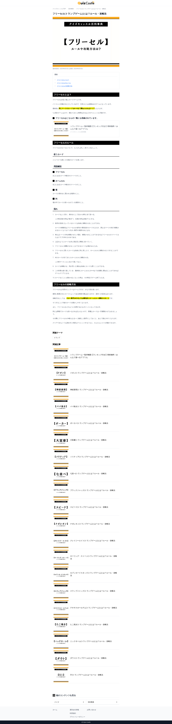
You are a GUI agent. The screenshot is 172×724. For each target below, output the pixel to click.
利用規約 (73, 713)
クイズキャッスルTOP (59, 9)
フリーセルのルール (64, 83)
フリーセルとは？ (63, 80)
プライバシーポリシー (77, 717)
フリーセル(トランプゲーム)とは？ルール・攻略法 (91, 9)
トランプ (57, 338)
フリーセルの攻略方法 (64, 86)
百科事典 (71, 9)
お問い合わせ (91, 710)
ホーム (55, 710)
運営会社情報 (74, 710)
